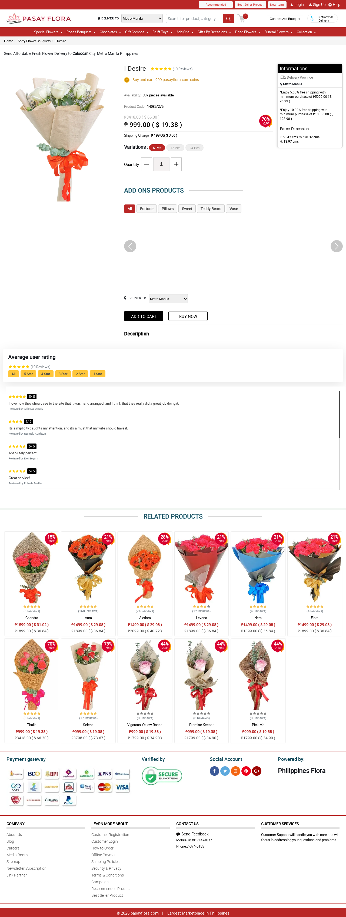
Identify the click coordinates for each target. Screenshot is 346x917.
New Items (277, 4)
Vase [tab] (233, 208)
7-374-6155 (195, 845)
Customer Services (280, 822)
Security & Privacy (106, 867)
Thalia (31, 724)
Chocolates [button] (110, 31)
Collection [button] (306, 31)
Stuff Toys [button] (162, 31)
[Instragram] (235, 770)
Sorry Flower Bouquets (34, 41)
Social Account (224, 758)
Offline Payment (104, 853)
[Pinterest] (246, 770)
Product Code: (143, 106)
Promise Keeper (201, 724)
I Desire (60, 41)
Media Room (17, 853)
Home (8, 41)
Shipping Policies (105, 860)
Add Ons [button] (185, 31)
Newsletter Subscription (26, 867)
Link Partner (16, 874)
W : (307, 137)
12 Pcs (175, 148)
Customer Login (104, 840)
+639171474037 (199, 839)
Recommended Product (111, 887)
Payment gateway (23, 758)
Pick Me (258, 724)
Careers (12, 847)
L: (288, 137)
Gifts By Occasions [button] (214, 31)
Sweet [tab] (187, 208)
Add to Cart (144, 316)
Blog (10, 840)
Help (334, 5)
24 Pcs (194, 148)
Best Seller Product (250, 4)
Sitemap (13, 860)
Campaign (100, 881)
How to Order (102, 847)
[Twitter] (225, 770)
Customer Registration (110, 833)
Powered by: (290, 758)
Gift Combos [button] (136, 31)
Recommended (216, 4)
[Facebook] (214, 770)
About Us (14, 833)
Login (297, 5)
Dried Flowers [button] (247, 31)
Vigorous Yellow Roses (144, 724)
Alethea (145, 617)
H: (325, 137)
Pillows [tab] (168, 208)
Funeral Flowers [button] (278, 31)
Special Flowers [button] (48, 31)
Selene (88, 724)
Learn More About (109, 822)
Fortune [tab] (146, 208)
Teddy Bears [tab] (211, 208)
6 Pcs (157, 148)
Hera (258, 617)
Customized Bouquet (285, 18)
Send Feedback (192, 833)
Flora (314, 617)
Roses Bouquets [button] (81, 31)
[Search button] (228, 18)
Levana (201, 617)
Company (15, 822)
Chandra (31, 617)
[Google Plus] (256, 770)
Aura (88, 617)
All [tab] (130, 208)
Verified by (152, 758)
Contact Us (187, 822)
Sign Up (317, 5)
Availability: (147, 95)
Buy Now (188, 316)
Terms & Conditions (107, 874)
